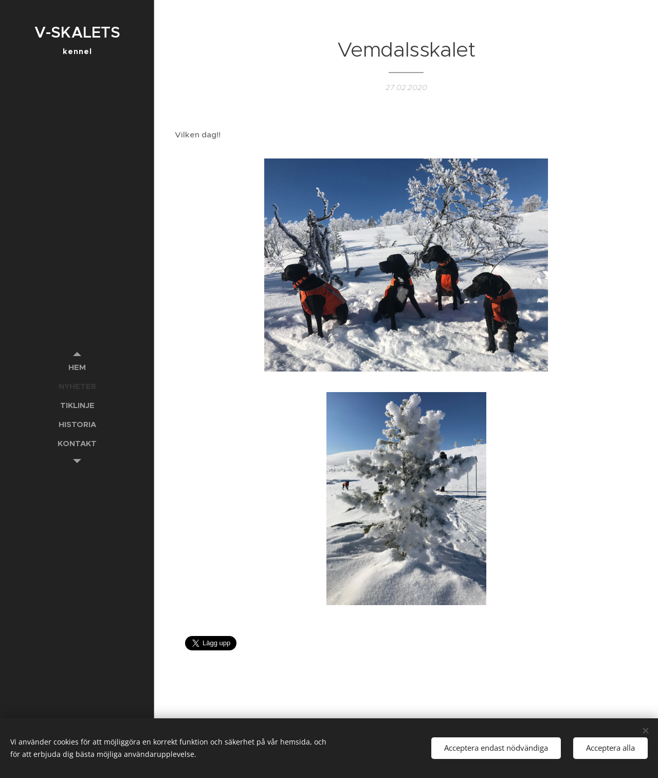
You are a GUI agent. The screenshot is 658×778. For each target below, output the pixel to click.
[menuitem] (77, 367)
